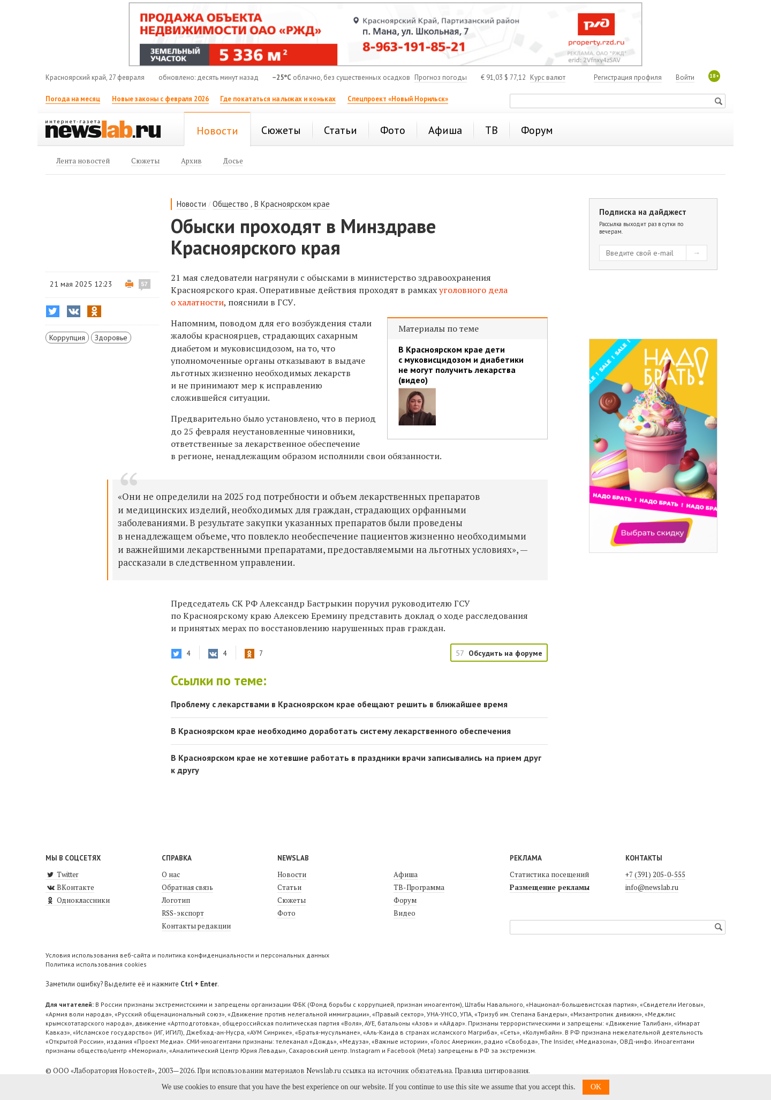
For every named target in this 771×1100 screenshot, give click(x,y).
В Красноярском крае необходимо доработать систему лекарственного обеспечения (341, 730)
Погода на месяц (73, 98)
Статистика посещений (549, 874)
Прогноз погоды (440, 77)
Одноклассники (78, 900)
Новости (191, 204)
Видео (404, 913)
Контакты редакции (196, 926)
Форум (405, 900)
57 (144, 284)
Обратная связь (187, 887)
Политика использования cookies (96, 964)
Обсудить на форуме (505, 653)
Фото (286, 913)
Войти (685, 77)
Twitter (62, 874)
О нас (171, 874)
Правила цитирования (491, 1070)
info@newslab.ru (651, 887)
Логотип (176, 900)
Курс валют (547, 77)
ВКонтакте (70, 887)
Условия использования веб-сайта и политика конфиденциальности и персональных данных (187, 955)
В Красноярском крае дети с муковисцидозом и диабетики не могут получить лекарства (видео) (461, 365)
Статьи (289, 887)
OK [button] (596, 1087)
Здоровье (111, 337)
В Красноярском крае (292, 204)
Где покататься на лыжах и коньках (278, 98)
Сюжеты (291, 900)
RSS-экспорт (183, 913)
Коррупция (67, 337)
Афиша (406, 874)
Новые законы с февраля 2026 (160, 98)
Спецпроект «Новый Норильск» (397, 98)
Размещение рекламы (549, 887)
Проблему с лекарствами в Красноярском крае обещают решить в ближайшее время (339, 704)
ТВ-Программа (419, 887)
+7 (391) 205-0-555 (655, 874)
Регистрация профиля (628, 77)
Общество (230, 204)
